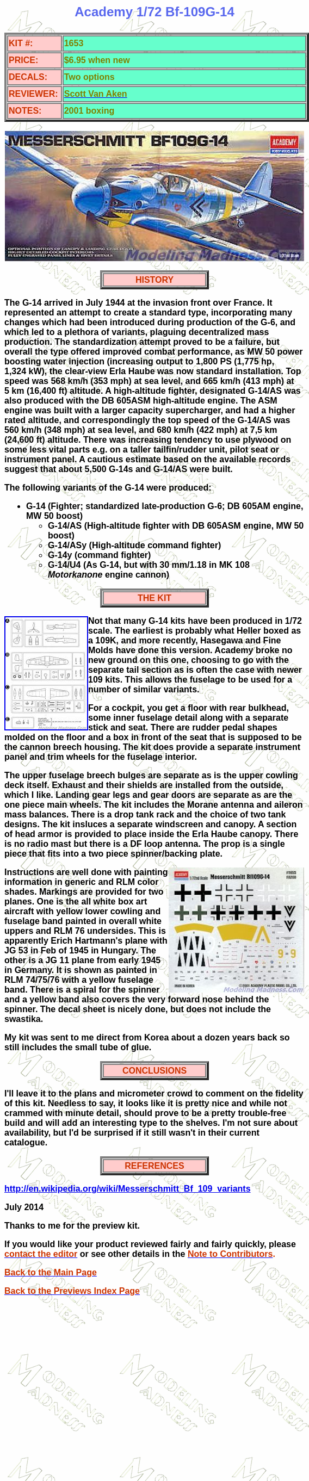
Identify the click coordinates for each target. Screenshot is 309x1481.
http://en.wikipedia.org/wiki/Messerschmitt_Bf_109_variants (127, 1188)
